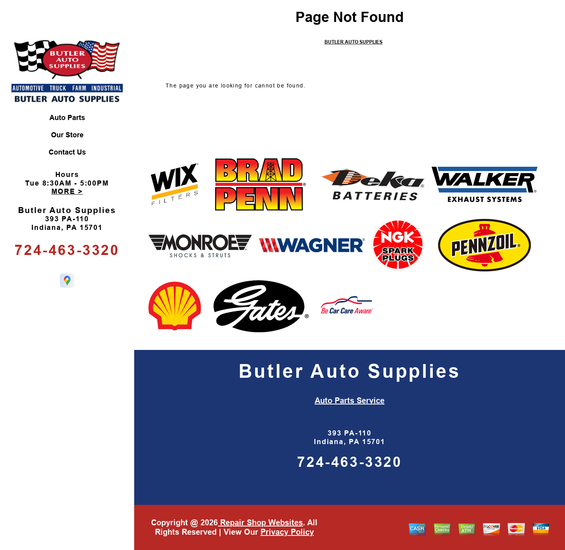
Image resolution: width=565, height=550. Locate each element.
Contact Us (67, 152)
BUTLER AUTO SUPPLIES (353, 42)
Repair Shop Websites (260, 522)
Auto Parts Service (350, 400)
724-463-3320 (67, 250)
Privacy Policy (287, 532)
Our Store (67, 135)
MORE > (67, 191)
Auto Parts (67, 118)
